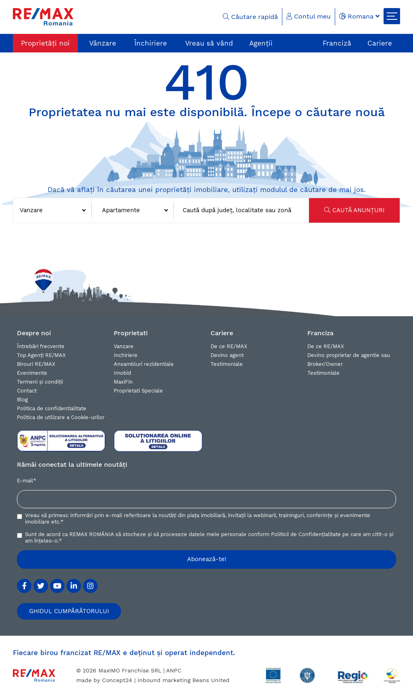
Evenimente (32, 373)
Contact (27, 391)
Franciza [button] (320, 333)
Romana (359, 16)
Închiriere (150, 43)
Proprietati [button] (131, 333)
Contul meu (308, 16)
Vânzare (102, 43)
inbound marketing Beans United (183, 680)
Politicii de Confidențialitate (306, 534)
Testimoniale (227, 364)
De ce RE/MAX (229, 346)
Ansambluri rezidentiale (144, 364)
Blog (22, 400)
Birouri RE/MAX (36, 364)
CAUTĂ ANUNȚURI (354, 210)
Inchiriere (126, 355)
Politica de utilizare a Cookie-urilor (60, 417)
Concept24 (117, 680)
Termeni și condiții (40, 382)
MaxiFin (123, 382)
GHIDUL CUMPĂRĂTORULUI (69, 611)
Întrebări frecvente (41, 346)
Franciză (337, 43)
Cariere (379, 43)
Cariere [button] (222, 333)
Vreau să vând (209, 43)
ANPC (173, 670)
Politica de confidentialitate (51, 408)
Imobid (122, 373)
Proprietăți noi (45, 43)
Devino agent (227, 355)
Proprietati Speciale (138, 391)
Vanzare (123, 346)
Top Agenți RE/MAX (41, 355)
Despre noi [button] (34, 333)
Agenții (261, 43)
